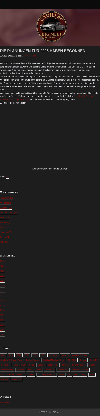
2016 (2, 300)
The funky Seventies (46, 374)
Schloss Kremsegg (80, 370)
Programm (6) (6, 198)
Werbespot (16, 379)
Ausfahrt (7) (5, 203)
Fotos (31, 365)
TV (69, 374)
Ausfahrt (65, 355)
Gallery (41, 365)
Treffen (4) (5, 237)
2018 (2, 290)
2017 (2, 295)
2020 (2, 281)
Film (16, 365)
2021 (2, 276)
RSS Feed (5, 402)
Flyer (23, 365)
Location (20, 370)
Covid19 (93, 360)
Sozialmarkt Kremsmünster (13, 374)
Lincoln (92, 365)
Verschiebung (80, 374)
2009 (2, 330)
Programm (49, 370)
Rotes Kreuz (63, 370)
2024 (2, 266)
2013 (2, 315)
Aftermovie (53, 355)
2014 (2, 310)
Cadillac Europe (32, 360)
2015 (2, 305)
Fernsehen (6, 365)
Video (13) (4, 217)
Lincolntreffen (7, 370)
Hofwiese (65, 365)
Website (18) (6, 208)
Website (4, 379)
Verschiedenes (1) (8, 212)
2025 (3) (4, 242)
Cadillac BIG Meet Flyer (11, 360)
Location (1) (5, 232)
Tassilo (31, 374)
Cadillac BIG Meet (80, 355)
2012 (2, 320)
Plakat (39, 370)
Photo (30, 370)
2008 (2, 335)
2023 (2, 271)
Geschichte (52, 365)
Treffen (27, 56)
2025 (35, 56)
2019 (2, 286)
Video (92, 374)
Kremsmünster (78, 365)
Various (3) (5, 222)
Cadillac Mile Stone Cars (53, 360)
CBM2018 (72, 360)
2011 (2, 325)
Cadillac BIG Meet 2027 (50, 4)
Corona (83, 360)
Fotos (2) (4, 227)
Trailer (62, 374)
